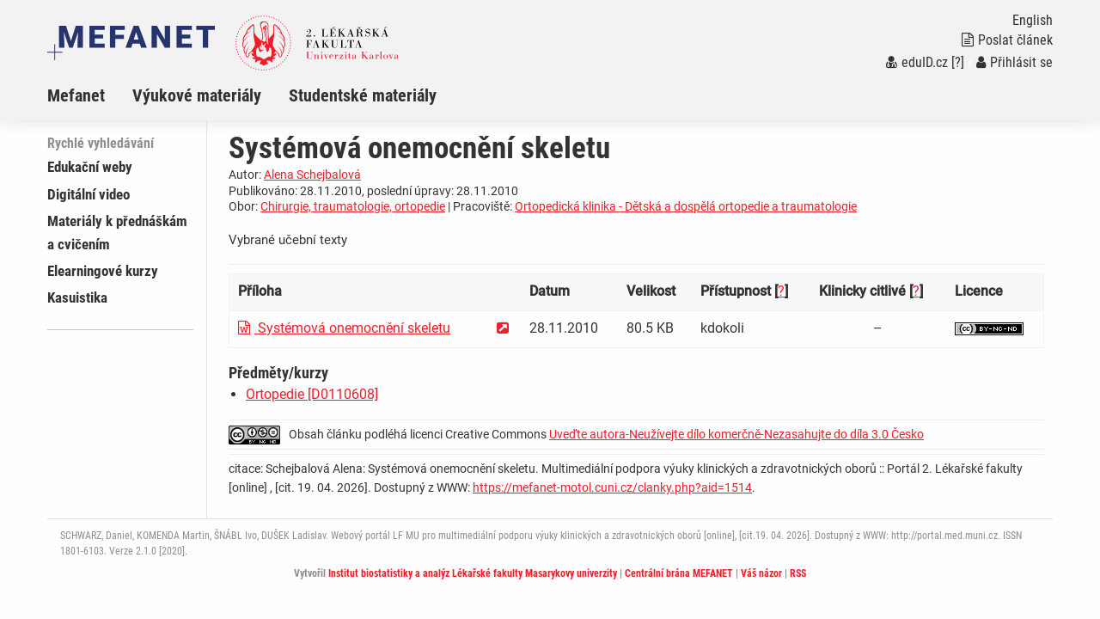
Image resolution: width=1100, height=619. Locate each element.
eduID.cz (917, 62)
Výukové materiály (196, 95)
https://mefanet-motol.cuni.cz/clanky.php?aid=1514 (612, 487)
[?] (957, 62)
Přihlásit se (1014, 62)
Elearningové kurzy (102, 270)
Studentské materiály (363, 95)
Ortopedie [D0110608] (312, 394)
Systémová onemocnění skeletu (344, 328)
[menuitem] (89, 95)
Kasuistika (77, 297)
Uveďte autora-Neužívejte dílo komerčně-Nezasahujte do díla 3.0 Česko (736, 434)
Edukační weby (89, 166)
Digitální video (88, 194)
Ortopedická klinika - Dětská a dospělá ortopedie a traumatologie (686, 206)
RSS (798, 573)
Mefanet (76, 95)
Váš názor (761, 573)
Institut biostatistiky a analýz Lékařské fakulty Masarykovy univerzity (472, 573)
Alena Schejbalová (312, 174)
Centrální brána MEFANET (679, 573)
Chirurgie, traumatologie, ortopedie (352, 206)
